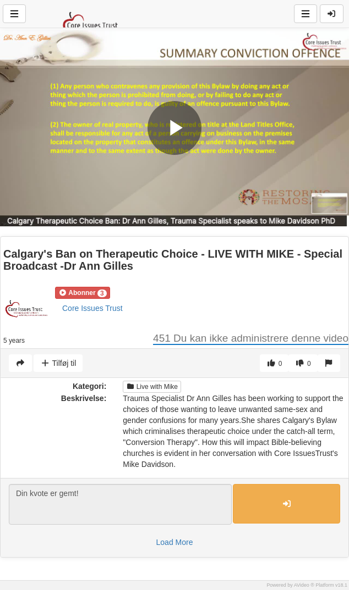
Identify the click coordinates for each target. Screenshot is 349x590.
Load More (174, 542)
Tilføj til (58, 363)
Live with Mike (152, 387)
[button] (82, 293)
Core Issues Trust (92, 308)
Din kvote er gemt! (120, 504)
